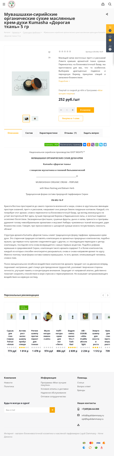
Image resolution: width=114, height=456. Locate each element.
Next (107, 295)
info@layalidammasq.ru (93, 415)
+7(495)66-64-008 (90, 408)
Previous (103, 295)
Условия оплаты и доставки (54, 388)
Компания (10, 377)
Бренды (81, 390)
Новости (8, 382)
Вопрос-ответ (84, 386)
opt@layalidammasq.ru (92, 419)
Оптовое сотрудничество (53, 396)
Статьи (80, 382)
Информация (48, 377)
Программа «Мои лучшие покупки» (53, 383)
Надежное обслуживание (53, 392)
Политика (9, 386)
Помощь (82, 377)
